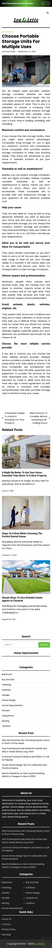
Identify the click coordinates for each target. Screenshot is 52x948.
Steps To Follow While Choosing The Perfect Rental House (22, 535)
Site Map (6, 934)
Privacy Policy (8, 929)
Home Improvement (12, 705)
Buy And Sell (7, 32)
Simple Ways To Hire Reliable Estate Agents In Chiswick (22, 599)
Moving (5, 720)
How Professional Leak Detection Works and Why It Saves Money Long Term (18, 3)
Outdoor (6, 726)
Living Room (8, 715)
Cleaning (6, 684)
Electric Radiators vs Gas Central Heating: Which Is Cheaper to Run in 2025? (23, 775)
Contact (6, 924)
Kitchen (6, 710)
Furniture (6, 689)
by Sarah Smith (8, 51)
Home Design (9, 700)
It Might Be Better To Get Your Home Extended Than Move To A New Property (24, 474)
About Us (6, 919)
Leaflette (40, 943)
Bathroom (7, 674)
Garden (6, 695)
